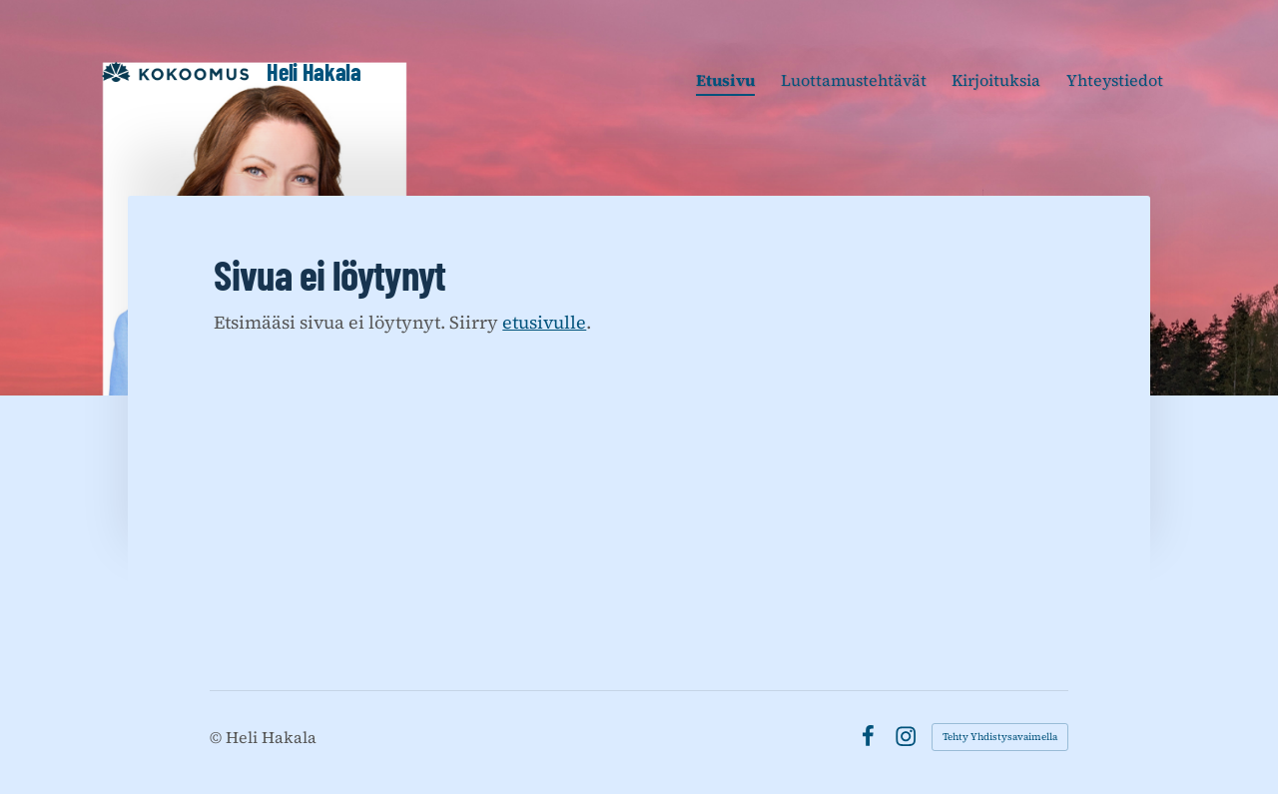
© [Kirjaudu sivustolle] (218, 737)
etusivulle (544, 322)
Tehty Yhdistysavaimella (1000, 736)
